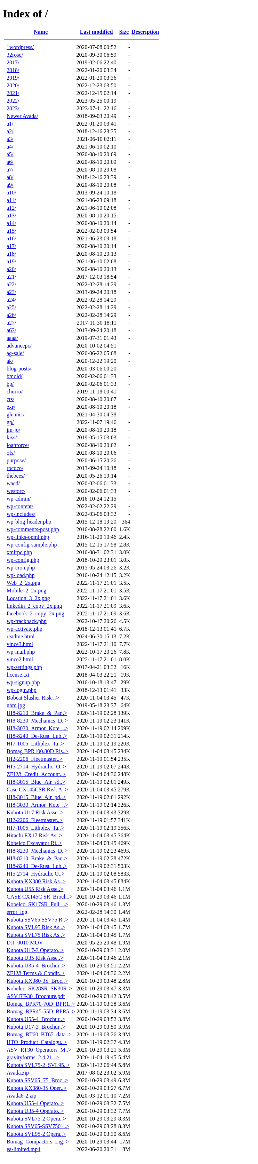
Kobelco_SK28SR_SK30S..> (39, 988)
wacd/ (13, 483)
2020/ (13, 85)
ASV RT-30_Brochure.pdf (36, 996)
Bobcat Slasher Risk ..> (33, 698)
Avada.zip (18, 1073)
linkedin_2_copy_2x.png (34, 606)
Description (145, 32)
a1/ (10, 124)
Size (124, 32)
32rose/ (15, 55)
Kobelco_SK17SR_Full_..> (37, 904)
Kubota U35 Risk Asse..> (35, 958)
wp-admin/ (19, 499)
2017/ (13, 62)
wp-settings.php (24, 667)
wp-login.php (22, 690)
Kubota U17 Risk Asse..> (35, 812)
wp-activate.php (24, 629)
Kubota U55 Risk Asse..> (35, 889)
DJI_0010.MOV (25, 943)
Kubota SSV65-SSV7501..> (38, 1126)
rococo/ (15, 468)
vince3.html (20, 644)
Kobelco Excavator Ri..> (34, 843)
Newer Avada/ (22, 116)
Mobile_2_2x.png (26, 590)
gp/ (10, 422)
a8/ (10, 177)
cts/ (10, 399)
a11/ (11, 200)
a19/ (11, 261)
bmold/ (14, 376)
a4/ (10, 147)
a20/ (11, 269)
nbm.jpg (16, 705)
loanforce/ (18, 445)
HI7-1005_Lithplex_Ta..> (35, 744)
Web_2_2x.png (23, 583)
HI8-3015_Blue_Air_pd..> (36, 797)
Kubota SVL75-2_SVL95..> (38, 1065)
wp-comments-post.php (33, 529)
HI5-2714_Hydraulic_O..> (36, 767)
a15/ (11, 231)
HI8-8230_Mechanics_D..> (37, 721)
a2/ (10, 131)
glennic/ (16, 414)
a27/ (11, 323)
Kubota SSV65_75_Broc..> (37, 1080)
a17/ (11, 246)
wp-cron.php (21, 568)
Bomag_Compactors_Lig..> (38, 1142)
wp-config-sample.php (32, 545)
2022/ (13, 101)
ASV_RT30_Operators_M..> (39, 1050)
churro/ (15, 391)
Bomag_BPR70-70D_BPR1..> (41, 1004)
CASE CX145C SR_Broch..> (40, 897)
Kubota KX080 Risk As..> (36, 881)
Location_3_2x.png (28, 598)
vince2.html (20, 659)
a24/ (11, 300)
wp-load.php (20, 575)
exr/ (11, 407)
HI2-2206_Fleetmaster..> (35, 759)
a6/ (10, 162)
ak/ (10, 361)
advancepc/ (19, 346)
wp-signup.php (23, 682)
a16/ (11, 238)
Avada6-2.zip (21, 1096)
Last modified (96, 32)
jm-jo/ (13, 430)
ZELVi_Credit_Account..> (36, 774)
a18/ (11, 254)
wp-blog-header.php (29, 522)
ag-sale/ (15, 353)
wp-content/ (20, 506)
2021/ (13, 93)
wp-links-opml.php (28, 537)
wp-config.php (23, 560)
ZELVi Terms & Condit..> (36, 973)
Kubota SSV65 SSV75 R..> (37, 920)
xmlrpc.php (19, 552)
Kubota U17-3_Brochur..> (36, 1027)
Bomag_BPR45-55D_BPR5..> (41, 1011)
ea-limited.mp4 (23, 1149)
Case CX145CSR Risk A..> (37, 789)
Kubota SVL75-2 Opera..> (36, 1119)
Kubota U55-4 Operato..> (35, 1103)
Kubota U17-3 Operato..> (35, 950)
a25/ (11, 307)
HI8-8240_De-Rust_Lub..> (37, 736)
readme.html (20, 636)
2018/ (13, 70)
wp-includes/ (21, 514)
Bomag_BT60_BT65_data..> (39, 1034)
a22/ (11, 284)
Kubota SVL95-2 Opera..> (36, 1134)
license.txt (18, 675)
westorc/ (16, 491)
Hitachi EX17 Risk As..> (34, 835)
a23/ (11, 292)
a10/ (11, 193)
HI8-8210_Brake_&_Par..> (37, 713)
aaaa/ (12, 338)
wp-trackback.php (27, 621)
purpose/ (16, 460)
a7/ (10, 170)
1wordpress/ (20, 47)
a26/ (11, 315)
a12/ (11, 208)
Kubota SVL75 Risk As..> (36, 935)
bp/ (10, 384)
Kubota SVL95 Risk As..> (36, 927)
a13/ (11, 215)
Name (41, 32)
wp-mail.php (21, 652)
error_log (17, 912)
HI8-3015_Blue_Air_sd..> (36, 782)
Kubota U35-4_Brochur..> (36, 965)
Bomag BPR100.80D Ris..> (37, 751)
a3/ (10, 139)
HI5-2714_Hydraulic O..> (36, 874)
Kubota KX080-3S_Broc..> (37, 981)
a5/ (10, 154)
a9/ (10, 185)
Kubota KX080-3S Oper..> (37, 1088)
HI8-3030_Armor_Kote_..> (37, 728)
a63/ (11, 330)
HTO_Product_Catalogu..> (37, 1042)
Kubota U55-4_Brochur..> (36, 1019)
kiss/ (12, 437)
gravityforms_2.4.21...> (33, 1057)
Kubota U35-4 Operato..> (35, 1111)
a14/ (11, 223)
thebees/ (16, 476)
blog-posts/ (19, 369)
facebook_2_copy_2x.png (35, 613)
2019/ (13, 78)
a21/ (11, 277)
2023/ (13, 108)
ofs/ (11, 453)
